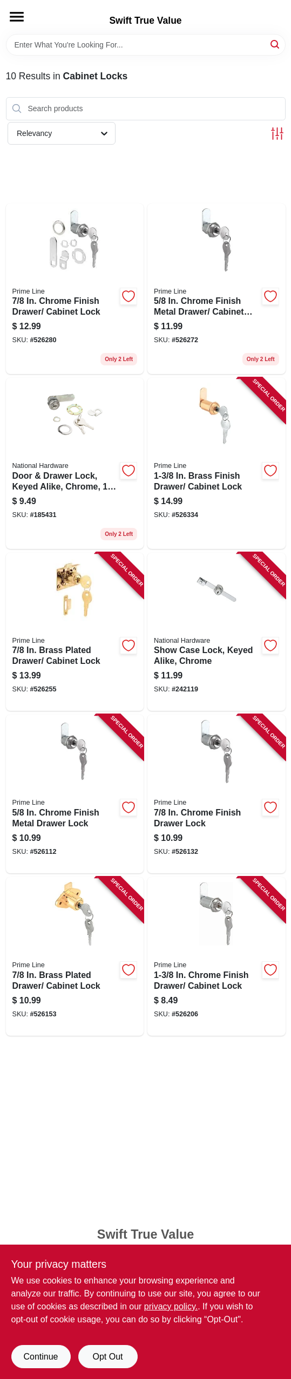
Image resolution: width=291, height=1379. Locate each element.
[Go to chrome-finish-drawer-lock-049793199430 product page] (216, 794)
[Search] (275, 44)
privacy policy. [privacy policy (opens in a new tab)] (171, 1306)
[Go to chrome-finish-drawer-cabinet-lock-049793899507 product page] (216, 956)
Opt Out (107, 1356)
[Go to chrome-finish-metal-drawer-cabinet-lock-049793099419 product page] (216, 289)
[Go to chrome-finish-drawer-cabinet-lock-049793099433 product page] (75, 289)
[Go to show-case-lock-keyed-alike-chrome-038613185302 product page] (216, 632)
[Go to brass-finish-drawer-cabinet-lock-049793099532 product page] (216, 463)
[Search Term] (146, 45)
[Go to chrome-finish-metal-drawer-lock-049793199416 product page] (75, 794)
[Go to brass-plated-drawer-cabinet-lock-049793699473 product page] (75, 956)
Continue (40, 1356)
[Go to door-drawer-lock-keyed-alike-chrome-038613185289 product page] (75, 463)
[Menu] (17, 17)
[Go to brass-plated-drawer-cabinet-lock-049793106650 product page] (75, 632)
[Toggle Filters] (277, 133)
